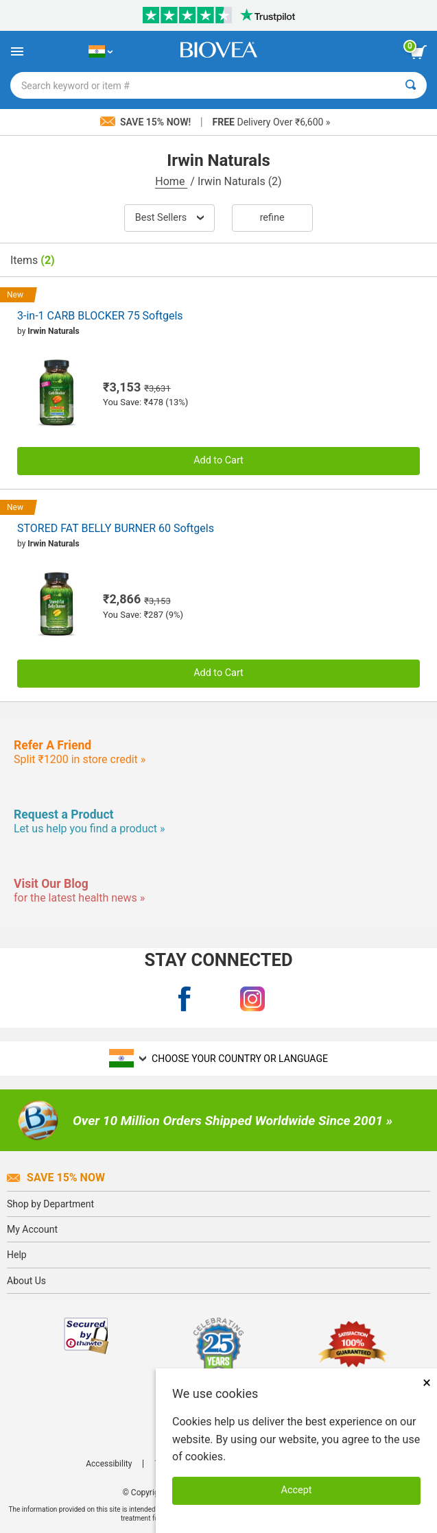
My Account (32, 1229)
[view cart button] (418, 52)
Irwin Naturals (53, 331)
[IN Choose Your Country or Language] (100, 51)
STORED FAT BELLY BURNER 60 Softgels (115, 528)
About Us (26, 1280)
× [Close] (427, 1382)
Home (171, 181)
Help (17, 1254)
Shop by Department (50, 1203)
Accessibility (109, 1464)
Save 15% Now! (146, 122)
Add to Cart (218, 460)
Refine (272, 218)
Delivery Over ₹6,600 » (272, 122)
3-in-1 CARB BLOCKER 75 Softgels (100, 315)
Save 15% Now (56, 1177)
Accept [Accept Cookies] (296, 1490)
